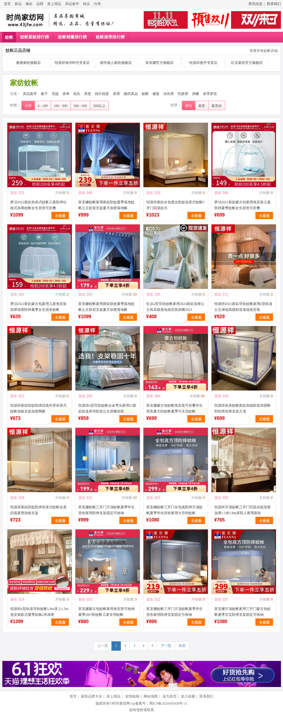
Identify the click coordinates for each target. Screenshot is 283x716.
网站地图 (151, 696)
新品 (18, 4)
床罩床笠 (210, 94)
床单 (66, 94)
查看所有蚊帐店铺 (264, 51)
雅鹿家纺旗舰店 (28, 63)
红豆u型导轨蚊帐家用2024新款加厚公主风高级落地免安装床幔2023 (175, 307)
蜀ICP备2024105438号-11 (168, 703)
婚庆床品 (131, 94)
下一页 (166, 646)
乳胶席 (183, 94)
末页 (182, 646)
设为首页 (169, 696)
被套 (156, 94)
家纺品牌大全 (91, 696)
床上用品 (54, 4)
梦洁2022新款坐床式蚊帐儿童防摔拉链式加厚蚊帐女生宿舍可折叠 (38, 205)
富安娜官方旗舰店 (159, 63)
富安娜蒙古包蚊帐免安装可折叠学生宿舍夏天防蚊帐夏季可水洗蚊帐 (174, 408)
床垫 (87, 94)
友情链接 (132, 696)
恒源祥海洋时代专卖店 (72, 63)
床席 (116, 94)
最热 (188, 106)
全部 (28, 106)
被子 (44, 94)
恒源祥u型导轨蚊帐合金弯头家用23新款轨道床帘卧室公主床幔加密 (107, 408)
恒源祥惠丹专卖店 (203, 63)
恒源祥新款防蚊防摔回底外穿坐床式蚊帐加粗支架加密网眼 (38, 408)
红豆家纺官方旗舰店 (247, 63)
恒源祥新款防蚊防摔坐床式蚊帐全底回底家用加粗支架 (38, 510)
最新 (201, 106)
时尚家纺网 (121, 703)
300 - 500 (80, 106)
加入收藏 (188, 696)
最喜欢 (216, 106)
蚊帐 (9, 37)
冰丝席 (168, 94)
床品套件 (72, 4)
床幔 (195, 94)
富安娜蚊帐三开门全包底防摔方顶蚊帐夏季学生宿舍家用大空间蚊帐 (174, 510)
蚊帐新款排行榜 (34, 37)
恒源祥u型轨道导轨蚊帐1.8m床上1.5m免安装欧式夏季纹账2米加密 (39, 612)
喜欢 (13, 193)
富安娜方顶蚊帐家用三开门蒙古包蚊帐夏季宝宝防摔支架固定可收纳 (242, 612)
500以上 (99, 106)
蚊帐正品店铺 (18, 50)
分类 (97, 4)
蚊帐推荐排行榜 (110, 37)
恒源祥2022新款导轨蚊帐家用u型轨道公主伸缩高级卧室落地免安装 (243, 307)
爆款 (29, 4)
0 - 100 (43, 106)
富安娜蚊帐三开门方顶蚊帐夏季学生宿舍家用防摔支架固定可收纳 (106, 510)
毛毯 (55, 94)
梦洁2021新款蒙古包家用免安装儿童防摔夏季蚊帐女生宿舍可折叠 (242, 205)
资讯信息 (255, 4)
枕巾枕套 (102, 94)
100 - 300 (60, 106)
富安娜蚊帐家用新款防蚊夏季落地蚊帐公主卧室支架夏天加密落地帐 (106, 205)
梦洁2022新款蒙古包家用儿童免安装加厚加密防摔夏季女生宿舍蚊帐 (38, 307)
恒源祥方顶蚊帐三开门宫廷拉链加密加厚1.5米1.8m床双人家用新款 (242, 510)
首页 (7, 4)
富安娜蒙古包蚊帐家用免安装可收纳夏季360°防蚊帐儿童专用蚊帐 (106, 612)
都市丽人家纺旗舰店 (116, 63)
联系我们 (274, 4)
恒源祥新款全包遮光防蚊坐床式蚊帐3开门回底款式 (175, 205)
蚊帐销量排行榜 (72, 37)
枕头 (86, 4)
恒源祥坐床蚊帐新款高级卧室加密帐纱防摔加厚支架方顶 (242, 408)
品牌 (39, 4)
